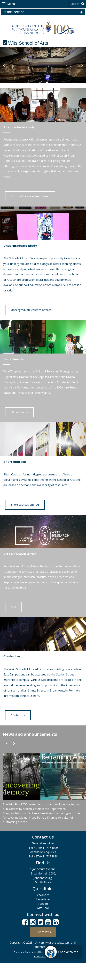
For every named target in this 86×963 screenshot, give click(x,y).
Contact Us (18, 715)
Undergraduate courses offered (31, 310)
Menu (11, 4)
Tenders (43, 904)
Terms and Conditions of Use (28, 952)
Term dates (43, 899)
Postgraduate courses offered (30, 196)
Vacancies (43, 895)
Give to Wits (43, 932)
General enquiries (43, 843)
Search (78, 4)
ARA (13, 607)
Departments (19, 412)
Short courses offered (25, 504)
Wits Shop (43, 908)
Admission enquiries (43, 852)
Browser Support (43, 956)
